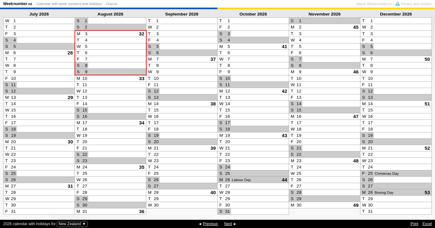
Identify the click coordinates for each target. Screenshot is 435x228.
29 (70, 97)
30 (70, 141)
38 (213, 103)
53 (427, 192)
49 (356, 205)
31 (70, 186)
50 (427, 59)
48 (356, 160)
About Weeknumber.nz (374, 4)
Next (228, 224)
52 (427, 148)
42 (284, 91)
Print (415, 224)
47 (356, 116)
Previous (210, 224)
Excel (427, 224)
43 (284, 135)
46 (356, 71)
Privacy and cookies (413, 4)
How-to (111, 4)
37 (213, 59)
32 (141, 33)
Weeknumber (17, 4)
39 (213, 148)
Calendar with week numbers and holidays (69, 4)
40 (213, 192)
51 (427, 103)
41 (284, 46)
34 (141, 122)
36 (141, 211)
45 (356, 27)
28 (70, 52)
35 (141, 167)
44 (284, 179)
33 (141, 78)
